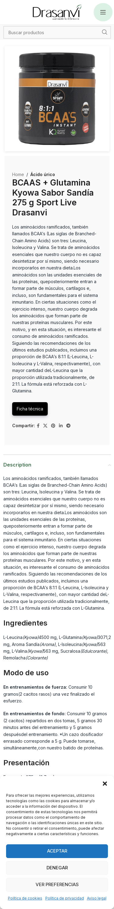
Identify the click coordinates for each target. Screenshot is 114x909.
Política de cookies (25, 898)
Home (18, 174)
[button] (105, 784)
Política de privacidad (64, 898)
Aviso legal (96, 898)
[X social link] (45, 426)
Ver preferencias (57, 884)
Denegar (57, 868)
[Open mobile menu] (103, 12)
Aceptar (57, 851)
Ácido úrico (42, 174)
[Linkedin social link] (60, 426)
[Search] (57, 32)
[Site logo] (57, 11)
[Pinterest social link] (53, 426)
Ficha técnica (30, 408)
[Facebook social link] (38, 426)
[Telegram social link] (68, 426)
